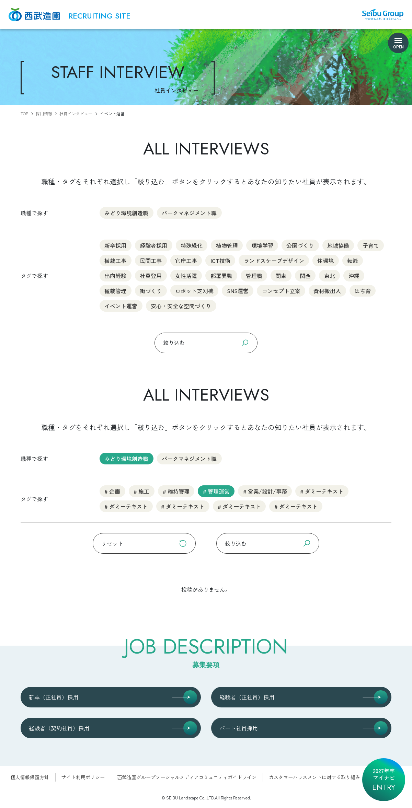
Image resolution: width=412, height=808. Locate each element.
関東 (280, 275)
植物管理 (227, 245)
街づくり (151, 290)
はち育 (362, 290)
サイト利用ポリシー (83, 777)
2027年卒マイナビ (383, 779)
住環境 (325, 260)
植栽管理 (115, 290)
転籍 (352, 260)
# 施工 (141, 490)
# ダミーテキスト (321, 490)
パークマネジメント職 (189, 212)
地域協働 (338, 245)
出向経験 (115, 275)
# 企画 (112, 490)
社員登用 (151, 275)
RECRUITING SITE (99, 16)
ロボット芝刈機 (194, 290)
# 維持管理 (176, 490)
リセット (144, 543)
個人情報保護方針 (30, 777)
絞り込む (206, 342)
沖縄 (353, 275)
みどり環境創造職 (126, 212)
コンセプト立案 (281, 290)
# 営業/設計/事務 (265, 490)
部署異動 (221, 275)
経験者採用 (153, 245)
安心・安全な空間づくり (181, 305)
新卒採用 (115, 245)
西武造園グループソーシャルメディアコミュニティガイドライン (186, 777)
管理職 (254, 275)
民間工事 (151, 260)
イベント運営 (120, 305)
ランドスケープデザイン (274, 260)
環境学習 (262, 245)
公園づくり (300, 245)
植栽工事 (115, 260)
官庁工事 (186, 260)
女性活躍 (186, 275)
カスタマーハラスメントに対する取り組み (314, 777)
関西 (305, 275)
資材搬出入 (327, 290)
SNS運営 (238, 290)
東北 (329, 275)
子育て (371, 245)
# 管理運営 (216, 490)
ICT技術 (220, 260)
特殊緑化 (192, 245)
